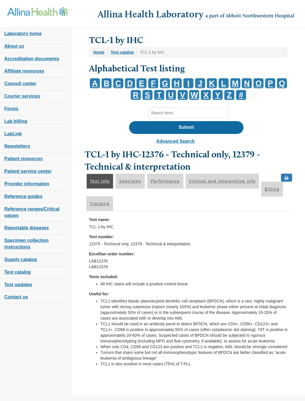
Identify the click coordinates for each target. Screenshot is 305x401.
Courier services (22, 96)
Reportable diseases (26, 227)
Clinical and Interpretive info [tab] (222, 181)
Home (98, 52)
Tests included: (103, 276)
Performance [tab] (165, 181)
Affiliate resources (24, 71)
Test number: (101, 236)
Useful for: (99, 294)
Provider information (26, 183)
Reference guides (23, 196)
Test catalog (17, 272)
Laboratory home (23, 33)
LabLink (13, 133)
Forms (11, 108)
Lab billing (15, 121)
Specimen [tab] (130, 181)
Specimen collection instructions (26, 243)
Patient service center (28, 171)
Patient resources (23, 158)
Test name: (99, 219)
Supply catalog (20, 259)
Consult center (20, 83)
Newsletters (17, 146)
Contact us (16, 296)
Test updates (18, 284)
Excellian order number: (112, 254)
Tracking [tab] (100, 203)
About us (14, 46)
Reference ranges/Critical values (32, 212)
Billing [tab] (272, 189)
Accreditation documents (31, 58)
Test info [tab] (100, 181)
